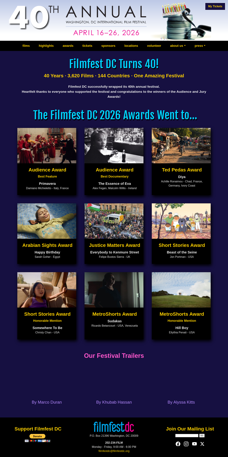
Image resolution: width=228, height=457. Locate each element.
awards (68, 46)
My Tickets (215, 6)
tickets (87, 46)
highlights (46, 46)
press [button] (199, 46)
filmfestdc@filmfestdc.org (114, 451)
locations (131, 46)
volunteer (154, 46)
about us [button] (176, 46)
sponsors (108, 46)
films (26, 46)
